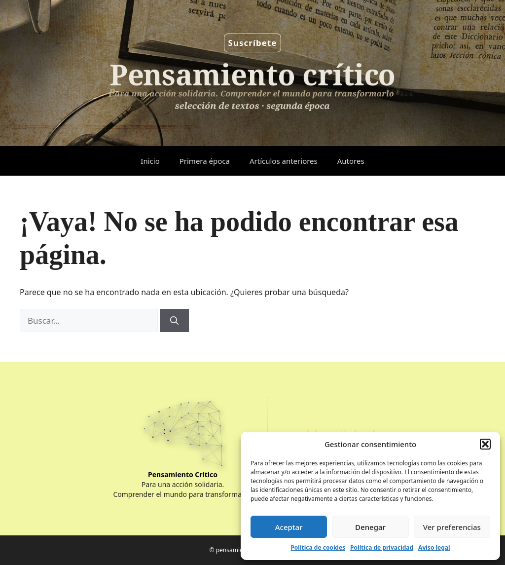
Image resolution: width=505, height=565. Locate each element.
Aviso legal (434, 547)
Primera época (205, 161)
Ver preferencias (452, 527)
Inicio (150, 161)
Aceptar (289, 527)
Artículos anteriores (284, 161)
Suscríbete (252, 42)
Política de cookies (317, 547)
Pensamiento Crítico (182, 474)
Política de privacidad (381, 547)
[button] (485, 444)
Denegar (370, 527)
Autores (350, 161)
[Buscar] (174, 321)
